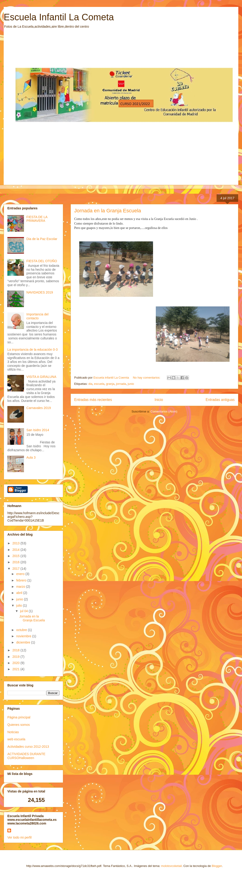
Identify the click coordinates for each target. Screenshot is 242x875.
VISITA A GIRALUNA (41, 377)
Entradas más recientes (93, 400)
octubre (22, 630)
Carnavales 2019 (39, 408)
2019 (16, 656)
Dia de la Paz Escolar (42, 239)
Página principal (18, 717)
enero (20, 574)
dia (90, 384)
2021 (16, 669)
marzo (21, 586)
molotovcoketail (171, 866)
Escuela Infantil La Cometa (59, 17)
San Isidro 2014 (38, 430)
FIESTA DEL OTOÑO (42, 261)
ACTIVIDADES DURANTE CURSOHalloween (26, 756)
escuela (99, 384)
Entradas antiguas (220, 400)
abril (19, 593)
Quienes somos (18, 725)
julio (19, 605)
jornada (121, 384)
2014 (16, 550)
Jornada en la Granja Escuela (107, 211)
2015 (16, 556)
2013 (16, 543)
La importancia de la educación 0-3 (32, 349)
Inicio (159, 400)
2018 (16, 650)
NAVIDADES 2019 (40, 292)
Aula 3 (31, 457)
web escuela (16, 739)
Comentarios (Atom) (164, 411)
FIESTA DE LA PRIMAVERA (37, 219)
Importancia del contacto (38, 316)
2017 (16, 568)
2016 (16, 562)
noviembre (24, 636)
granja (110, 384)
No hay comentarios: (147, 377)
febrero (21, 580)
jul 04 (24, 611)
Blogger (217, 866)
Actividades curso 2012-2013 (28, 746)
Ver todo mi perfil (19, 837)
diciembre (23, 642)
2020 (16, 663)
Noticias (13, 732)
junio (131, 384)
